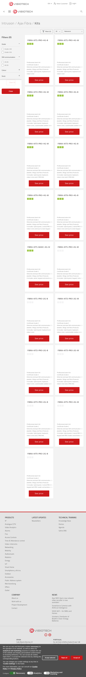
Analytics (37, 673)
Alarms (7, 531)
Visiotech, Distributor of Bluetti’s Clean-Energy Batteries (60, 618)
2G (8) (6, 62)
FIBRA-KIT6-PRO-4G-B (68, 195)
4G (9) (6, 65)
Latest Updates (39, 517)
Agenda (61, 527)
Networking (9, 547)
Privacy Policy (16, 669)
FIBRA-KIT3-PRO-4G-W (38, 144)
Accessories (9, 577)
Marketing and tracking (56, 673)
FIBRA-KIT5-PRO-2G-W (68, 402)
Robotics (8, 557)
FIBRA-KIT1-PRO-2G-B (37, 299)
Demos (61, 524)
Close (11, 91)
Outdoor (8, 574)
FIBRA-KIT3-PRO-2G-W (68, 350)
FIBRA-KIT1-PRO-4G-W (68, 40)
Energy (7, 561)
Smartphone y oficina (13, 570)
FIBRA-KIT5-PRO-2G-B (37, 454)
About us (15, 598)
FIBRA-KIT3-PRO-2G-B (37, 402)
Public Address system (13, 580)
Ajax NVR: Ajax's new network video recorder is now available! (63, 600)
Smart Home (9, 567)
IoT (6, 564)
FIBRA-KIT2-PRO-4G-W (38, 92)
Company (16, 595)
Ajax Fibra (24, 23)
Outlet (7, 590)
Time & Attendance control (15, 541)
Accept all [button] (76, 658)
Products (9, 517)
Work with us (16, 601)
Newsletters (36, 521)
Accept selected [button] (50, 658)
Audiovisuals (9, 554)
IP (5, 521)
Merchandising (10, 584)
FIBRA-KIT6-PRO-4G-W (38, 195)
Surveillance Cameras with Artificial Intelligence (61, 607)
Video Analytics (10, 527)
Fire (6, 534)
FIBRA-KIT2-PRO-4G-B (68, 92)
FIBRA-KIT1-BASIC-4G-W (38, 247)
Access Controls (10, 537)
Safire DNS (63, 531)
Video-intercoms (11, 544)
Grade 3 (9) (8, 52)
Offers (7, 587)
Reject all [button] (64, 658)
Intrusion (8, 23)
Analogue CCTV (10, 524)
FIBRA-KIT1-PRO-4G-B (37, 40)
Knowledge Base (65, 521)
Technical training (67, 517)
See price (39, 80)
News (54, 595)
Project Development (19, 605)
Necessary (20, 673)
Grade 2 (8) (8, 49)
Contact (14, 608)
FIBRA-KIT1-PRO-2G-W (68, 247)
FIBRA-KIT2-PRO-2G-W (68, 299)
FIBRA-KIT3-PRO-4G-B (68, 144)
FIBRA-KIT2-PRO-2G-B (37, 350)
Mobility (8, 551)
